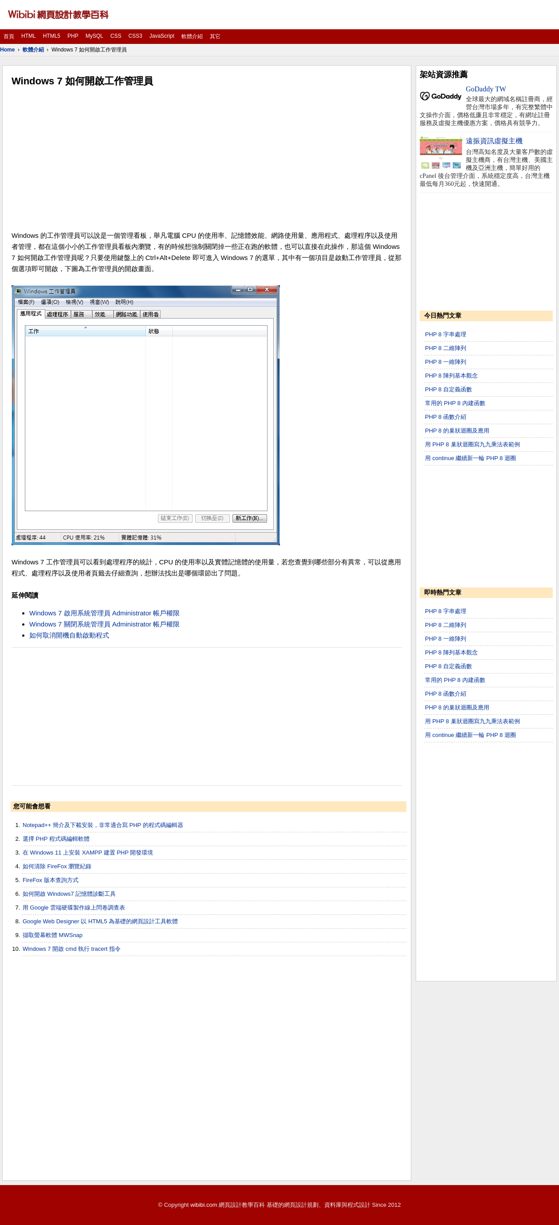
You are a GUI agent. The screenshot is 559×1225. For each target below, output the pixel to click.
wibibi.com (203, 1204)
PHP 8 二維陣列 (445, 348)
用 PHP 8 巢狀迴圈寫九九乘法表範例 (472, 444)
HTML (28, 36)
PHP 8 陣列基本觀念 (451, 375)
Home (7, 50)
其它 (215, 36)
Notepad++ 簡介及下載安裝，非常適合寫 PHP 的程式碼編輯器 (103, 825)
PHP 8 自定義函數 (448, 389)
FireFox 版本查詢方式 (51, 880)
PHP (73, 36)
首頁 (9, 36)
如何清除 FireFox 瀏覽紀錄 (57, 866)
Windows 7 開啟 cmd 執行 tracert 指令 (72, 948)
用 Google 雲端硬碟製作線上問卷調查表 (74, 907)
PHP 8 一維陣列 (445, 361)
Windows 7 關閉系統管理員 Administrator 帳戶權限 (104, 624)
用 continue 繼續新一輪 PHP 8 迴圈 (470, 458)
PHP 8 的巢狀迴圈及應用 (457, 430)
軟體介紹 (192, 36)
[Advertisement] (207, 159)
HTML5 (51, 36)
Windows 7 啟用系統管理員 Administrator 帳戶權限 (104, 613)
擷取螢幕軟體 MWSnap (53, 935)
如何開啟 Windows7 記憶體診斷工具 (69, 893)
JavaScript (162, 36)
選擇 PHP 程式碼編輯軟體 (56, 838)
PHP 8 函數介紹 (445, 417)
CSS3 (135, 36)
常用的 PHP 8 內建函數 (455, 403)
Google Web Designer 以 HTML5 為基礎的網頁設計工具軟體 (100, 921)
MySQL (94, 36)
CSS (116, 36)
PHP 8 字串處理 (445, 334)
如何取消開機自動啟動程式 (69, 635)
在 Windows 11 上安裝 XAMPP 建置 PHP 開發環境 (88, 852)
